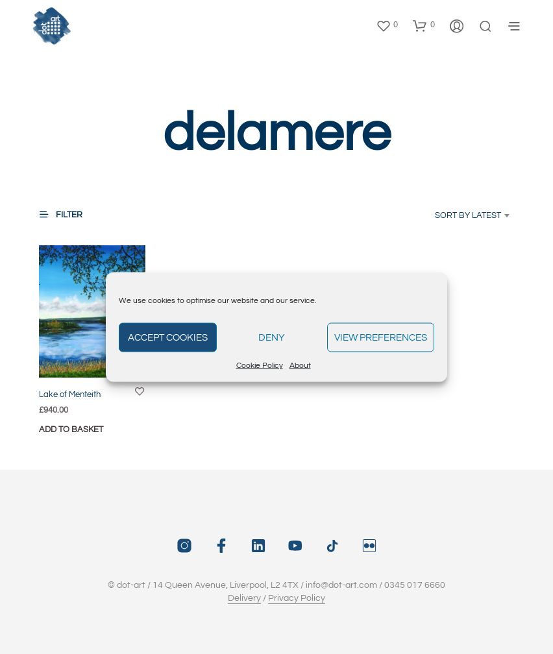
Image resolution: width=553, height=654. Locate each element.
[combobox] (453, 215)
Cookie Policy (259, 365)
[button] (387, 25)
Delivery (244, 598)
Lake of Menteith (70, 394)
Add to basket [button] (71, 429)
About (300, 365)
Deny (271, 337)
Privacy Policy (296, 598)
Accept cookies (168, 337)
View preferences (380, 337)
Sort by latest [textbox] (468, 215)
